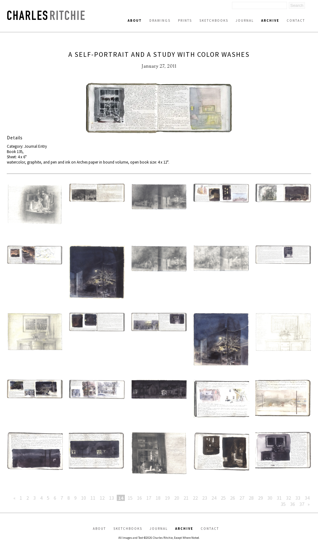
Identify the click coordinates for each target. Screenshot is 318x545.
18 (158, 498)
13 (111, 498)
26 (232, 498)
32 (288, 498)
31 (279, 498)
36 (292, 504)
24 (213, 498)
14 (120, 498)
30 (269, 498)
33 (297, 498)
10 (83, 498)
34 (307, 498)
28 (251, 498)
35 (283, 504)
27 (241, 498)
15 (130, 498)
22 (195, 498)
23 (204, 498)
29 (260, 498)
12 (102, 498)
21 (186, 498)
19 (167, 498)
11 (92, 498)
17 (148, 498)
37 (301, 504)
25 (223, 498)
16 (139, 498)
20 (176, 498)
